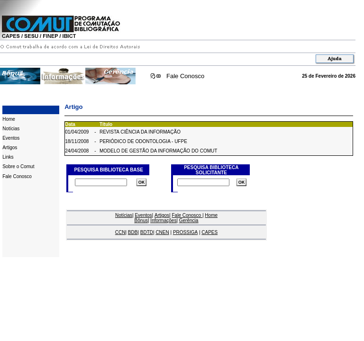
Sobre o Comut (18, 166)
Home (8, 119)
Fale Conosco (185, 76)
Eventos (10, 138)
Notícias (10, 128)
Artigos (9, 147)
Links (7, 157)
